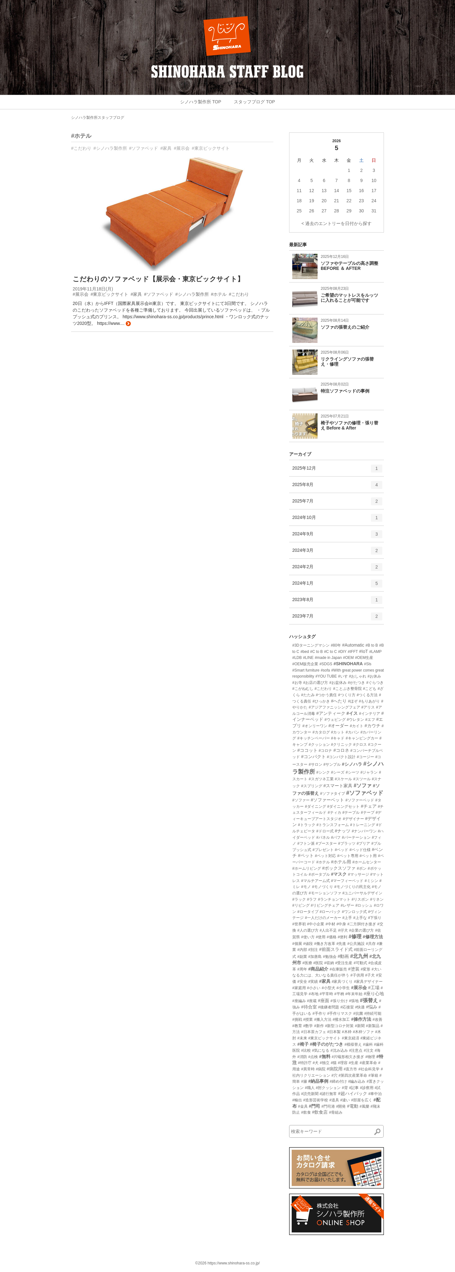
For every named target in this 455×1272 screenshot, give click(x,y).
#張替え (369, 1000)
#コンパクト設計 (341, 757)
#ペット (306, 855)
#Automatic (353, 645)
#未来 (302, 1038)
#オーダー (338, 725)
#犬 (315, 1063)
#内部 (302, 949)
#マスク (339, 874)
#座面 (323, 1000)
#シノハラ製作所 (110, 148)
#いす (343, 676)
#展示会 (182, 148)
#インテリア (369, 713)
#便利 (343, 937)
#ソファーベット (327, 799)
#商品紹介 (318, 968)
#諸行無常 (328, 1094)
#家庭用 (299, 988)
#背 (345, 1088)
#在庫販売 (338, 969)
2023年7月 (337, 618)
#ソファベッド (143, 148)
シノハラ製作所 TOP (200, 101)
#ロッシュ (364, 905)
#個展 (297, 943)
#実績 (313, 981)
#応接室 (347, 1007)
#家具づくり (342, 981)
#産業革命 (368, 1063)
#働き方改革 (324, 943)
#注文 (368, 1050)
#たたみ (308, 695)
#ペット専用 (347, 856)
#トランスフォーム (332, 825)
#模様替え (353, 1044)
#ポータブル (319, 874)
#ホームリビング (306, 868)
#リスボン (360, 899)
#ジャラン (369, 772)
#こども (370, 688)
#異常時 (308, 1069)
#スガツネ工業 (321, 779)
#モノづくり (322, 887)
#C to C (330, 651)
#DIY (342, 651)
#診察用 (366, 1088)
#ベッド (341, 850)
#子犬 (370, 975)
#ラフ (312, 899)
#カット (337, 732)
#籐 (304, 1081)
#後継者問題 (328, 1007)
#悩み (371, 1006)
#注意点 (356, 1050)
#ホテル (81, 136)
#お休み (374, 676)
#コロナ (325, 750)
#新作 (319, 1026)
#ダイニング (315, 806)
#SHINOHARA (348, 663)
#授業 (308, 1019)
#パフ (336, 837)
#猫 (334, 1063)
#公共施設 (356, 943)
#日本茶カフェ (313, 1032)
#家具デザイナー (368, 981)
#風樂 (364, 1106)
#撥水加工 (341, 1019)
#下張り (375, 918)
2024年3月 (337, 553)
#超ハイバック (352, 1093)
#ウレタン (355, 719)
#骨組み (336, 1112)
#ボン (362, 868)
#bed (304, 651)
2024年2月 (337, 569)
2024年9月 (337, 536)
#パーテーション (356, 837)
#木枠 (347, 1032)
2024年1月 (337, 586)
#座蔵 (312, 1001)
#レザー (347, 905)
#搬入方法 (322, 1019)
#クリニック (341, 744)
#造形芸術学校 (315, 1100)
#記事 (354, 1088)
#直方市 (350, 1069)
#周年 (302, 969)
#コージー (365, 757)
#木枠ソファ (363, 1032)
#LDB (297, 657)
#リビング (301, 905)
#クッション (319, 744)
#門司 (314, 1106)
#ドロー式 (325, 831)
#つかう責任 (326, 695)
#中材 (330, 924)
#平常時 (326, 994)
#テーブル (351, 812)
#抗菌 (358, 1013)
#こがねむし (302, 688)
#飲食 (306, 1112)
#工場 (373, 987)
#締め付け (338, 1081)
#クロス (360, 744)
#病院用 (335, 1068)
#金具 (303, 1106)
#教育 (297, 1026)
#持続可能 (373, 1013)
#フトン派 (306, 843)
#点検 (313, 1057)
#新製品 (372, 1026)
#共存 (371, 943)
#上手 (347, 918)
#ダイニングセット (343, 806)
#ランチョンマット (334, 899)
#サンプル (332, 764)
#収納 (329, 963)
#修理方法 (373, 936)
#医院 (318, 963)
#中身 (341, 924)
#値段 (308, 943)
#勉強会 (330, 956)
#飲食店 (320, 1112)
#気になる (320, 1050)
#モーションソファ (325, 893)
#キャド (337, 738)
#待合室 (309, 1006)
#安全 (302, 981)
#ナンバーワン (364, 831)
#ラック (299, 899)
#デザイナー (353, 819)
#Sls (367, 664)
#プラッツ (346, 843)
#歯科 (368, 1044)
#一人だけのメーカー (323, 918)
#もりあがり (369, 701)
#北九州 (359, 956)
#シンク (323, 772)
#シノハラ (352, 764)
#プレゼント (323, 850)
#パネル (323, 837)
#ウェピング (335, 719)
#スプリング (311, 786)
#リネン (377, 899)
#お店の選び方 (315, 682)
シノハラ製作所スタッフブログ (97, 117)
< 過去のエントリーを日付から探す (336, 223)
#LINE (308, 657)
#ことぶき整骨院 (347, 688)
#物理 (370, 1057)
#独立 (325, 1063)
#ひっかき (321, 701)
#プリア (363, 843)
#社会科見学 (368, 1069)
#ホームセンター (366, 862)
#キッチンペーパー (313, 738)
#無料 (325, 1056)
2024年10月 (337, 520)
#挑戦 (297, 1019)
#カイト (356, 726)
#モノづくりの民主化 (352, 887)
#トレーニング (362, 825)
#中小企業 (316, 924)
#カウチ (372, 725)
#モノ (306, 887)
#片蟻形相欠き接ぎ (348, 1057)
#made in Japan (328, 657)
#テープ (367, 812)
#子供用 (357, 975)
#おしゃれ (358, 676)
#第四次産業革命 (352, 1075)
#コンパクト (313, 756)
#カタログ (321, 732)
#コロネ (341, 750)
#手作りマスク (339, 1013)
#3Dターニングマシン (311, 645)
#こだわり (81, 148)
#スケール (343, 779)
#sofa (325, 670)
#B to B (372, 645)
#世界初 (299, 924)
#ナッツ (342, 830)
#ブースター (326, 843)
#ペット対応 (325, 856)
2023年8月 (337, 602)
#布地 (313, 994)
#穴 (334, 1075)
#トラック (306, 825)
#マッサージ (358, 874)
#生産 (354, 1063)
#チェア (369, 806)
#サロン (315, 764)
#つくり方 (346, 695)
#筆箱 (373, 1075)
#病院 (320, 1069)
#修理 (355, 936)
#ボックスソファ (339, 868)
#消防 (302, 1057)
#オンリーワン (314, 726)
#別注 (313, 949)
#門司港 (328, 1106)
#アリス (368, 707)
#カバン (352, 732)
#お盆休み (338, 682)
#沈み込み (339, 1050)
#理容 (343, 1063)
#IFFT (353, 651)
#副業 (302, 956)
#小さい (314, 988)
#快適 (360, 1007)
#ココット (307, 750)
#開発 (341, 1106)
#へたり (339, 700)
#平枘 (339, 994)
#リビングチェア (325, 905)
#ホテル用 (341, 861)
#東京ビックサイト (211, 148)
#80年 (336, 645)
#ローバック (330, 912)
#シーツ (352, 772)
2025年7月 (337, 503)
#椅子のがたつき (326, 1044)
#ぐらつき (375, 682)
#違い (345, 1100)
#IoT (363, 651)
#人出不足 (328, 930)
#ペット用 (368, 856)
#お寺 (297, 682)
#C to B (316, 651)
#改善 (377, 1019)
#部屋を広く (361, 1100)
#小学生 (343, 988)
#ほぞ (353, 701)
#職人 (310, 1088)
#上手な (360, 918)
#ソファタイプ (332, 793)
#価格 (332, 937)
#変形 (365, 969)
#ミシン (371, 881)
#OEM (348, 657)
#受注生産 (344, 963)
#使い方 (308, 937)
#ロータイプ (307, 912)
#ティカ (334, 812)
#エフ (370, 719)
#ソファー (301, 800)
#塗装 (354, 968)
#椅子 (303, 1044)
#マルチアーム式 (315, 881)
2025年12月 (337, 471)
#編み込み (357, 1081)
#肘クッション (328, 1088)
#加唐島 (315, 956)
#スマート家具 (337, 785)
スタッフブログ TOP (254, 101)
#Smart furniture (305, 670)
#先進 (341, 943)
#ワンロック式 (354, 912)
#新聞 (360, 1026)
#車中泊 (375, 1094)
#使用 (320, 937)
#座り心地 (374, 993)
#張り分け (339, 1001)
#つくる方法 (367, 695)
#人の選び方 (307, 930)
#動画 (343, 956)
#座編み (299, 1001)
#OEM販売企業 (305, 664)
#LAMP (375, 651)
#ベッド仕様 (360, 850)
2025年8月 (337, 487)
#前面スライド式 (336, 949)
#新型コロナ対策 (339, 1026)
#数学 (308, 1026)
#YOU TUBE (326, 676)
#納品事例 (318, 1081)
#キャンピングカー (362, 738)
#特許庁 (305, 1063)
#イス (352, 713)
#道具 (334, 1100)
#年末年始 (354, 994)
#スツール (362, 779)
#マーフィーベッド (347, 881)
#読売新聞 (309, 1094)
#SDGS (325, 664)
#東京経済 (350, 1038)
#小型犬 (328, 988)
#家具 (166, 148)
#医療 (307, 963)
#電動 (352, 1106)
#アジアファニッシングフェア (334, 707)
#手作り (319, 1013)
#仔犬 (343, 930)
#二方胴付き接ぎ (361, 924)
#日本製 (334, 1032)
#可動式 (360, 963)
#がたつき (356, 682)
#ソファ (363, 785)
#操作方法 (361, 1019)
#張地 (354, 1001)
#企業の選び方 (361, 930)
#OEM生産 (364, 657)
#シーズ (337, 772)
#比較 (306, 1050)
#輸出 (297, 1100)
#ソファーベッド (359, 800)
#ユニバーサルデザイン (362, 893)
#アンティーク (330, 713)
